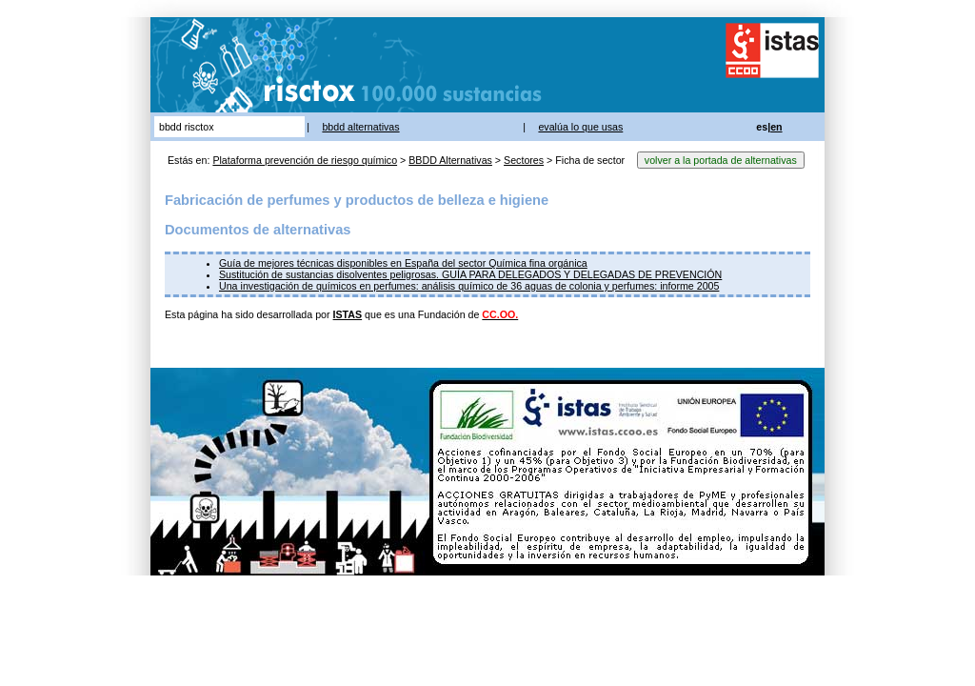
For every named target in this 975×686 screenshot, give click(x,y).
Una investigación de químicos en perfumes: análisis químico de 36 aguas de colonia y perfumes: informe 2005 (469, 286)
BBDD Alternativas (450, 160)
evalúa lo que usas (580, 126)
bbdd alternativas (360, 126)
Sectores (524, 160)
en (776, 126)
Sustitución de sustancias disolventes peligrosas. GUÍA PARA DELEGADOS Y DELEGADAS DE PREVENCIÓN (470, 274)
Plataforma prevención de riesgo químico (304, 160)
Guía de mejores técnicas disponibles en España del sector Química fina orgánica (403, 263)
